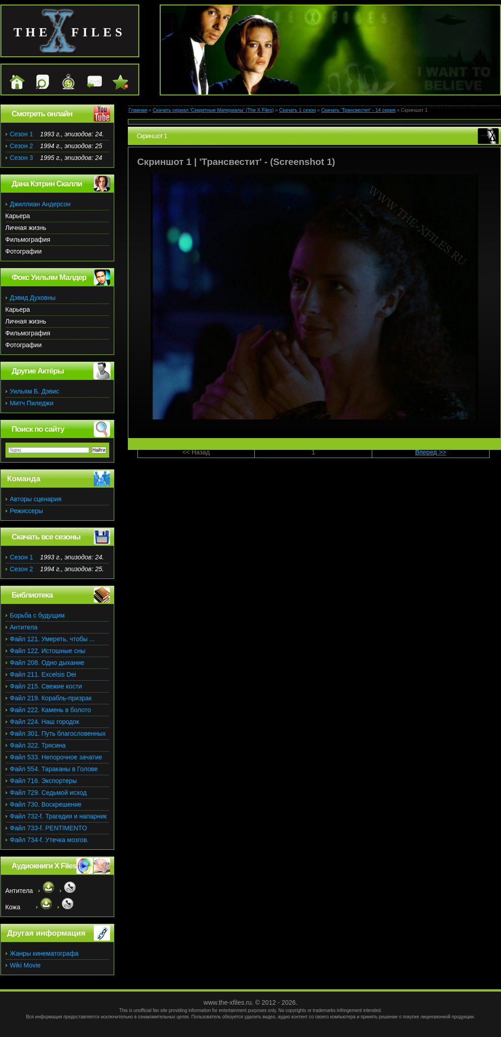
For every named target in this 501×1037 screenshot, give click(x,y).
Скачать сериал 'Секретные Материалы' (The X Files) (212, 110)
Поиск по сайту (38, 429)
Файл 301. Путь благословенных (58, 733)
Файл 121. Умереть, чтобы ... (52, 639)
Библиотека (32, 595)
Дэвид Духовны (33, 297)
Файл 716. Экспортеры (43, 780)
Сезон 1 (21, 134)
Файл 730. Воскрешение (46, 804)
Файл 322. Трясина (38, 745)
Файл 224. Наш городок (44, 721)
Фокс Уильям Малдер (49, 277)
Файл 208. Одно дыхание (47, 662)
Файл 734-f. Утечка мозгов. (49, 839)
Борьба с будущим (37, 615)
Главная (138, 110)
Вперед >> (430, 452)
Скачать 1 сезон (297, 110)
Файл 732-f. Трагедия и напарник (58, 816)
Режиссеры (26, 510)
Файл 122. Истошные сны (48, 650)
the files (70, 32)
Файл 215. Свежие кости (46, 686)
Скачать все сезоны (46, 537)
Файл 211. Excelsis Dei (43, 674)
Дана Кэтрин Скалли (47, 183)
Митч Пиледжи (32, 403)
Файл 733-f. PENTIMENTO (48, 828)
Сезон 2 (21, 146)
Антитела (24, 627)
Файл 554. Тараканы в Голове (54, 769)
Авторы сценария (36, 499)
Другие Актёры (38, 371)
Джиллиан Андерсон (40, 204)
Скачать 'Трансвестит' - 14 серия (358, 110)
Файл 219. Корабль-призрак (51, 698)
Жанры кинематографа (44, 953)
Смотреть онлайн (42, 114)
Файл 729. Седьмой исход (48, 792)
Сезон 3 (21, 157)
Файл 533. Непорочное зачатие (56, 757)
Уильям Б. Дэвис (35, 391)
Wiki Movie (25, 965)
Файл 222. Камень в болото (50, 709)
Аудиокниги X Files (44, 866)
